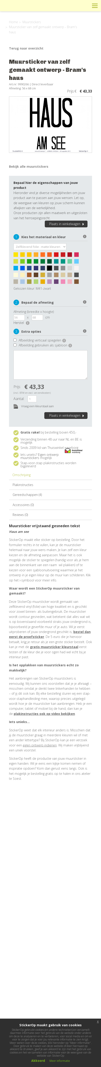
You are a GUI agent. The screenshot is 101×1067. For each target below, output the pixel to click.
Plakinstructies (23, 485)
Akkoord (38, 1060)
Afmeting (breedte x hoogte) (33, 312)
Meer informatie (59, 1061)
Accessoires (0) (23, 505)
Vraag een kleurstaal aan (33, 406)
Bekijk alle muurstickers (28, 166)
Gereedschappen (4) (27, 495)
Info (64, 5)
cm (47, 317)
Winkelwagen (75, 5)
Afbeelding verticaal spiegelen (42, 340)
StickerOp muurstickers (19, 9)
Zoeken (85, 5)
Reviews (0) (20, 515)
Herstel (21, 323)
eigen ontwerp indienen (40, 745)
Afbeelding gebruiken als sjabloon (45, 345)
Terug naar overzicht (26, 48)
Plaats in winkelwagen (67, 224)
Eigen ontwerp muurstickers (39, 456)
